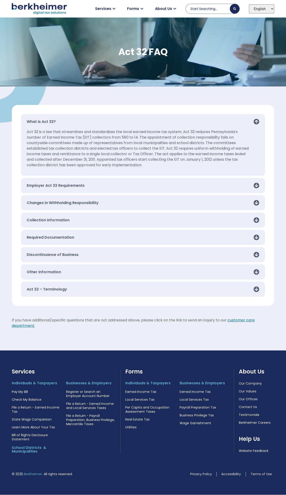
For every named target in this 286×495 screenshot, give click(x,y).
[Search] (234, 9)
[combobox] (210, 9)
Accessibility (231, 474)
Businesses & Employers (88, 383)
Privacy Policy (201, 474)
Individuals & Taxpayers (34, 383)
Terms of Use (261, 474)
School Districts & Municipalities (29, 449)
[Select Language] (261, 8)
